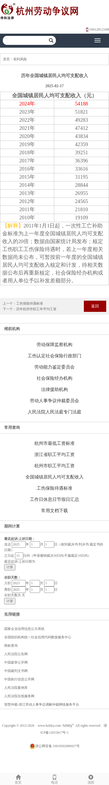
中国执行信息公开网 (19, 679)
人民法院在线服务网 (19, 696)
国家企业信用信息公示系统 (24, 629)
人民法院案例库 (16, 688)
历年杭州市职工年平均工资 (36, 309)
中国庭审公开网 (16, 662)
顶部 (91, 778)
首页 (6, 59)
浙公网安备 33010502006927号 (55, 746)
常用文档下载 (54, 510)
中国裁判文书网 (16, 671)
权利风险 (20, 59)
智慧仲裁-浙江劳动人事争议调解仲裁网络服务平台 (41, 704)
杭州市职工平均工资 (54, 465)
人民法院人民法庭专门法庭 (54, 411)
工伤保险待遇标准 (29, 303)
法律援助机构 (54, 389)
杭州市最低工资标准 (54, 443)
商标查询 (11, 646)
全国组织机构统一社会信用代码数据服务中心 (37, 637)
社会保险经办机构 (54, 378)
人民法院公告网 (16, 654)
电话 (54, 778)
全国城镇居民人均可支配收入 (54, 477)
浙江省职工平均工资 (54, 454)
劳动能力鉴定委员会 (54, 367)
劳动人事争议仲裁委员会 (54, 400)
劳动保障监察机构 (54, 344)
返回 (95, 306)
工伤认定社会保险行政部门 (54, 355)
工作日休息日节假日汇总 (54, 499)
